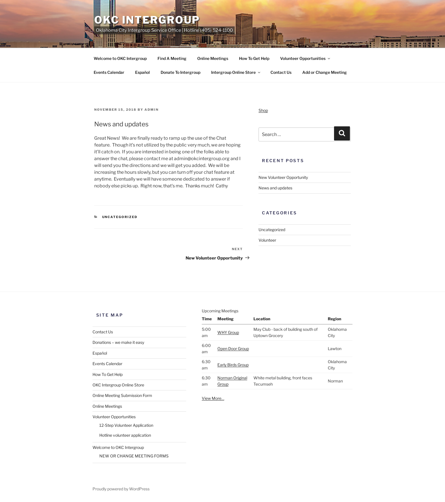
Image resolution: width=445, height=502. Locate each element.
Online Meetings (212, 58)
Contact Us (280, 72)
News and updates (275, 187)
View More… (213, 398)
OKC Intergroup (147, 20)
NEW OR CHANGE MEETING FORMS (134, 455)
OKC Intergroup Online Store (118, 384)
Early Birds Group (233, 364)
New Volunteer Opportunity (283, 177)
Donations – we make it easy (118, 342)
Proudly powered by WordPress (121, 488)
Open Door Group (233, 348)
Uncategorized (120, 217)
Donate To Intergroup (180, 72)
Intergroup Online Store (236, 72)
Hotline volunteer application (125, 435)
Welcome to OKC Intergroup (120, 58)
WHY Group (228, 332)
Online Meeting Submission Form (122, 395)
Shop (263, 110)
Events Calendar (109, 72)
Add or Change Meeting (324, 72)
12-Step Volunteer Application (126, 425)
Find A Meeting (172, 58)
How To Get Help (254, 58)
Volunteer (267, 240)
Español (142, 72)
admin (151, 110)
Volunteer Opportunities (305, 58)
